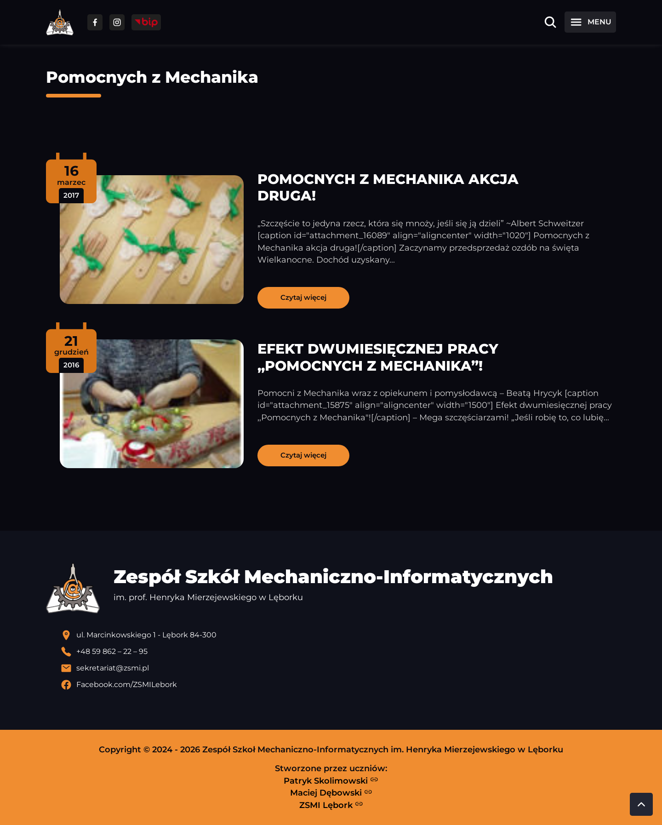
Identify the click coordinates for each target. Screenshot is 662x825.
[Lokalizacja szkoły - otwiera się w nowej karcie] (338, 635)
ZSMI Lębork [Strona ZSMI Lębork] (331, 805)
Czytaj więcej (303, 297)
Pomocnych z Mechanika (152, 77)
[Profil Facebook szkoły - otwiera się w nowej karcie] (338, 684)
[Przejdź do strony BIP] (146, 22)
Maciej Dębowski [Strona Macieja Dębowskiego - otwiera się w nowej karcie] (331, 793)
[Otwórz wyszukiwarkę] (550, 22)
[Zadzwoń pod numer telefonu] (338, 651)
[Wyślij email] (338, 668)
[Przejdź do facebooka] (95, 22)
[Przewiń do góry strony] (641, 804)
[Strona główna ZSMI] (60, 22)
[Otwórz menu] (590, 22)
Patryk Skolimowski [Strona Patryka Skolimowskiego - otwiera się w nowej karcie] (331, 780)
